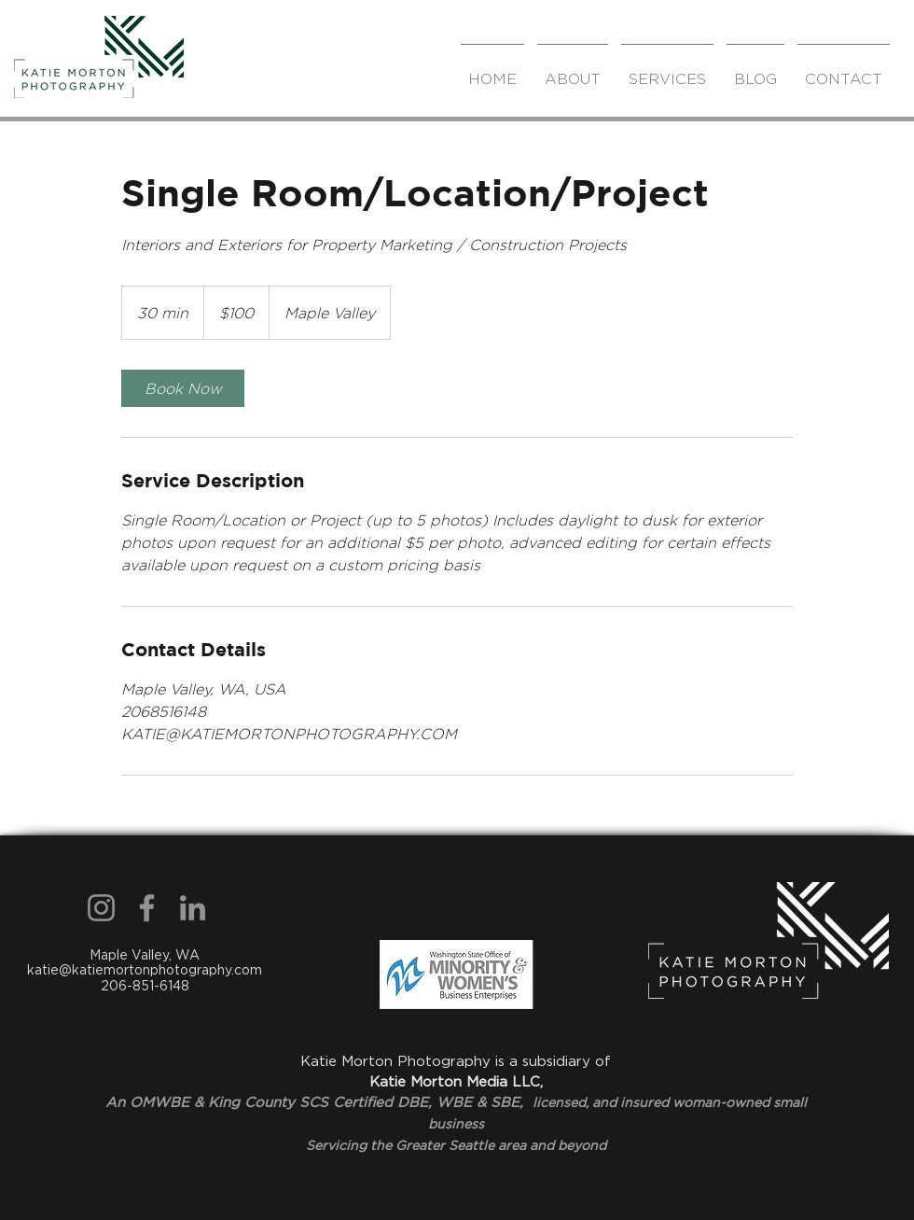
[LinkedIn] (192, 908)
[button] (667, 71)
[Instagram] (101, 908)
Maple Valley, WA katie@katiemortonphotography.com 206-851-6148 (144, 971)
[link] (182, 388)
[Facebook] (147, 908)
